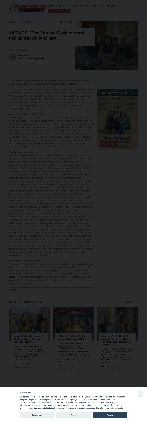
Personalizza (37, 415)
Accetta (110, 415)
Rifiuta (73, 415)
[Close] (140, 393)
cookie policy (109, 408)
